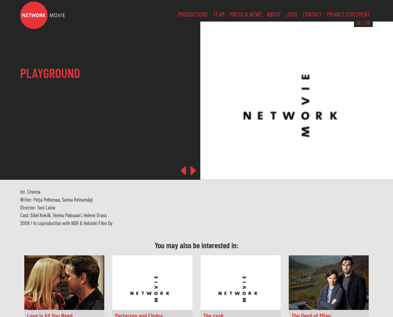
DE (359, 23)
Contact (312, 14)
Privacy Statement (348, 14)
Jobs (291, 14)
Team (219, 14)
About (274, 14)
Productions (193, 14)
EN (367, 23)
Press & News (246, 14)
